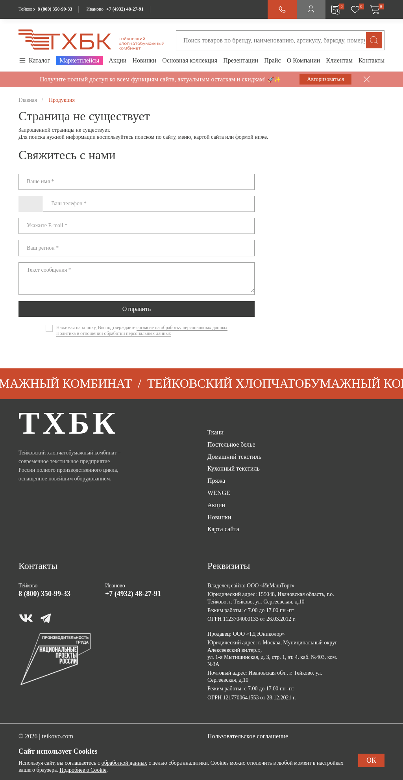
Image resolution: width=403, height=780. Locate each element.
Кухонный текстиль (233, 468)
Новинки (144, 60)
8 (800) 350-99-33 (54, 9)
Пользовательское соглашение (247, 736)
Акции (117, 60)
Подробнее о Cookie (82, 770)
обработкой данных (124, 763)
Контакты (372, 60)
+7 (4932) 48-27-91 (125, 9)
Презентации (240, 60)
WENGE (218, 492)
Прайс (272, 60)
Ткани (215, 432)
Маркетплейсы (79, 60)
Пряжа (216, 480)
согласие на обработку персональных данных (182, 327)
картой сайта (209, 137)
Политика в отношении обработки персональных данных (113, 333)
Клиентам (339, 60)
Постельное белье (231, 444)
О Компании (303, 60)
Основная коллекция (189, 60)
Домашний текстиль (234, 456)
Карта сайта (223, 529)
